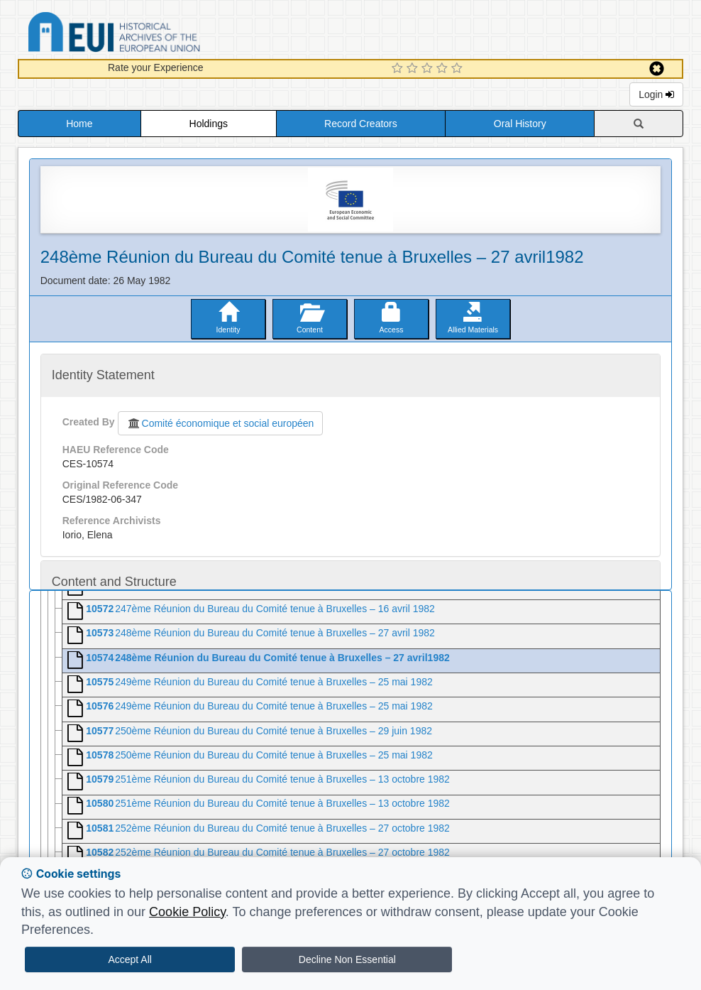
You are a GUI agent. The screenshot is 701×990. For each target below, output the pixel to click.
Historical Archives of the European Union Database (154, 34)
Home (79, 123)
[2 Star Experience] (414, 68)
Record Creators (360, 123)
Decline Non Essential (347, 959)
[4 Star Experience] (443, 68)
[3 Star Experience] (428, 68)
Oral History (520, 123)
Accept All (129, 959)
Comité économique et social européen (220, 423)
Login (656, 94)
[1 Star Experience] (399, 68)
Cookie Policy (187, 912)
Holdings (208, 123)
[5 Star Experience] (458, 68)
